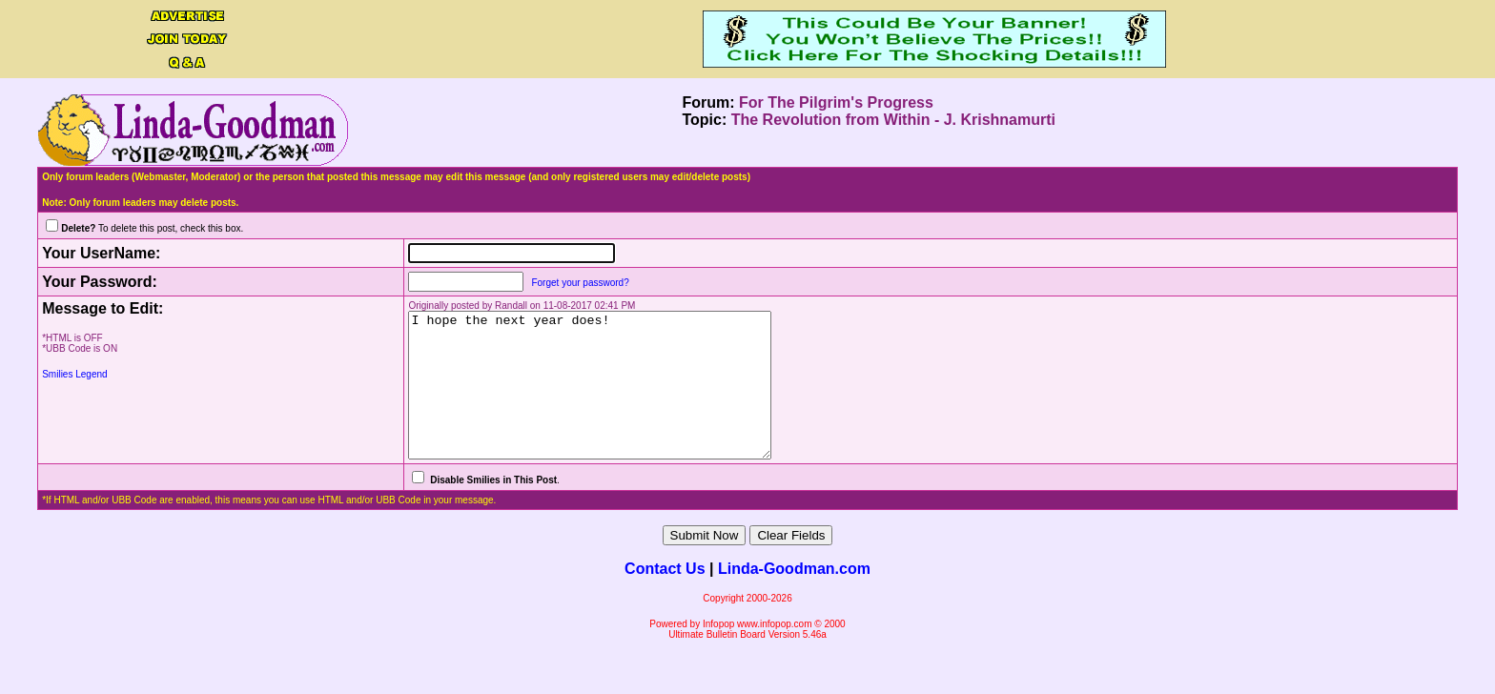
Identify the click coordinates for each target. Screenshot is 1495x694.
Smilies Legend (74, 374)
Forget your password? (551, 282)
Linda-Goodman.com (794, 597)
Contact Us (665, 597)
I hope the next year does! (582, 399)
